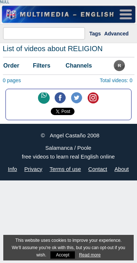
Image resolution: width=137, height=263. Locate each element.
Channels (79, 65)
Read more (89, 255)
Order (11, 65)
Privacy (33, 169)
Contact (97, 169)
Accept (62, 255)
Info (12, 169)
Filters (41, 65)
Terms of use (65, 169)
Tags (95, 34)
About (121, 169)
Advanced (116, 34)
